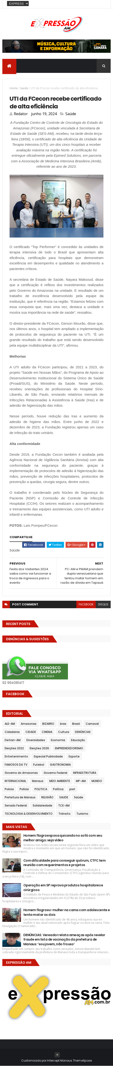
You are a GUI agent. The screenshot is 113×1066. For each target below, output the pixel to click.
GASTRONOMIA (60, 765)
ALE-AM (10, 724)
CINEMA (47, 732)
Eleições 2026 (39, 748)
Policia (9, 789)
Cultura (63, 732)
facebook (86, 604)
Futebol (38, 765)
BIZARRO (48, 724)
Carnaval (92, 724)
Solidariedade (42, 805)
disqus (103, 604)
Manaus (37, 781)
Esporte (74, 756)
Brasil (76, 724)
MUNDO (97, 781)
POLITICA (41, 789)
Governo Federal (55, 773)
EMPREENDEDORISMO (69, 748)
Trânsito (64, 814)
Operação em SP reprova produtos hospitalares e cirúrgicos (63, 887)
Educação (78, 740)
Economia (58, 740)
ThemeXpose (82, 1060)
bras (63, 724)
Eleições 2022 (14, 748)
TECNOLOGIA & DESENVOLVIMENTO (29, 814)
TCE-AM (64, 805)
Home (14, 88)
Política (58, 789)
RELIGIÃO (47, 797)
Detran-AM (13, 740)
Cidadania (12, 732)
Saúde (24, 88)
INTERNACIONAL (15, 781)
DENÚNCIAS (83, 732)
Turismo (82, 814)
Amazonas (28, 724)
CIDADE (30, 732)
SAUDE (63, 797)
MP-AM (81, 781)
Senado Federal (16, 805)
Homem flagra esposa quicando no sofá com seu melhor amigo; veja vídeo (62, 837)
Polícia (24, 789)
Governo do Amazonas (21, 773)
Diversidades (35, 740)
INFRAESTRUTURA (84, 773)
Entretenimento (16, 756)
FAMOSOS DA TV (16, 765)
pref (72, 789)
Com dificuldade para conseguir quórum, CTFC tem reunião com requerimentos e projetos (64, 862)
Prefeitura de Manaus (20, 797)
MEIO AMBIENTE (59, 781)
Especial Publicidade (48, 756)
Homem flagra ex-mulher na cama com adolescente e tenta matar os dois (66, 912)
